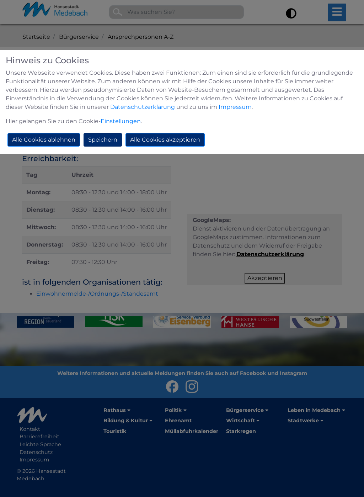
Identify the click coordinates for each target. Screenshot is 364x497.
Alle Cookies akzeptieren (165, 139)
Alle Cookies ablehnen (43, 139)
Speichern (102, 139)
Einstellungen (121, 121)
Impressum (235, 107)
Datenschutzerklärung (142, 107)
